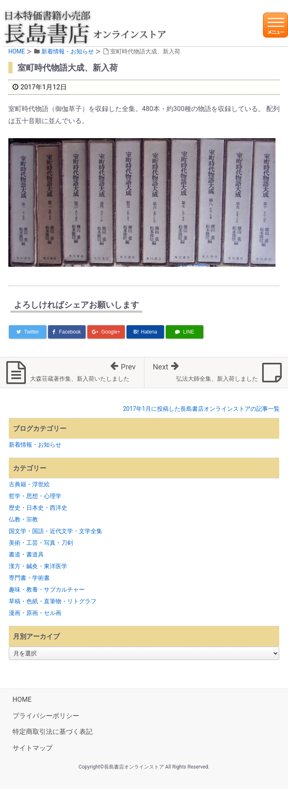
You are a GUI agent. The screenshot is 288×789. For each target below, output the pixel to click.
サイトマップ (33, 748)
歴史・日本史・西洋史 (38, 507)
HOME (16, 51)
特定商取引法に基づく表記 (53, 732)
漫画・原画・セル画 (35, 612)
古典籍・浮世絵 (29, 484)
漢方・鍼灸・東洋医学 (38, 566)
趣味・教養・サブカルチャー (47, 589)
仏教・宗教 (23, 519)
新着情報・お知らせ (67, 51)
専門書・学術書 (29, 577)
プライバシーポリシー (46, 716)
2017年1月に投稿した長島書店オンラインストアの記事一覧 (201, 408)
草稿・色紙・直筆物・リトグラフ (52, 601)
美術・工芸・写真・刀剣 (41, 542)
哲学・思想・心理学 (35, 496)
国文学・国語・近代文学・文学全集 (55, 531)
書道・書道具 (26, 554)
